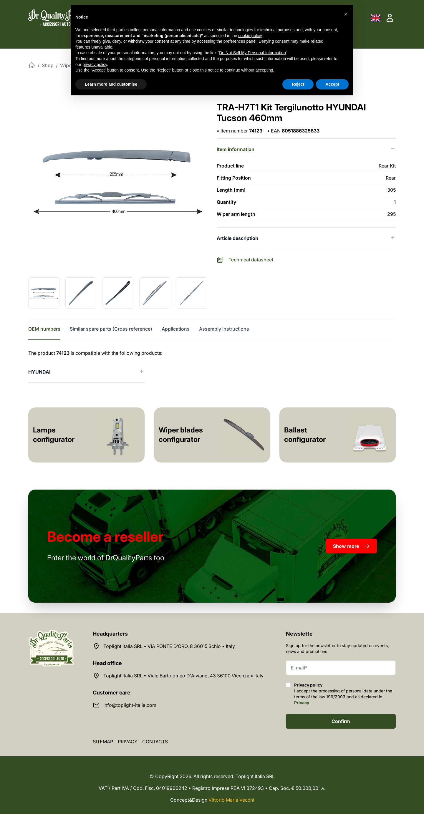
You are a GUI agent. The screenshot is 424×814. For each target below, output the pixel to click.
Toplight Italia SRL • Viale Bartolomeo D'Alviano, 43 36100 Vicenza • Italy (183, 676)
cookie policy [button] (249, 35)
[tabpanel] (212, 366)
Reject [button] (298, 84)
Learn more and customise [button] (111, 84)
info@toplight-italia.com (129, 705)
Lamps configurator (53, 435)
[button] (345, 14)
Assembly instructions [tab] (224, 329)
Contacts (155, 742)
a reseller (105, 536)
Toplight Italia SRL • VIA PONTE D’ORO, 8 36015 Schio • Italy (169, 646)
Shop (48, 65)
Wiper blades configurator (181, 435)
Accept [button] (332, 84)
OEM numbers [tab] (44, 329)
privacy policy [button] (94, 64)
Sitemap (103, 742)
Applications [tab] (176, 329)
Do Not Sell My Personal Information (252, 52)
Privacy (301, 702)
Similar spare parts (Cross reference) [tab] (111, 329)
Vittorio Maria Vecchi (231, 800)
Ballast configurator (305, 435)
